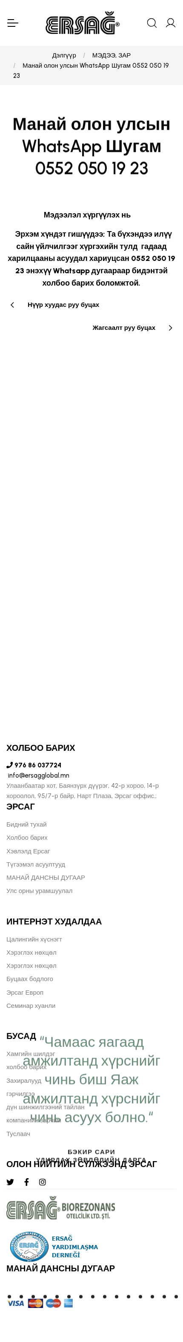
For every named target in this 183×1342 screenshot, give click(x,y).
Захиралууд (23, 1080)
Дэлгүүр (64, 55)
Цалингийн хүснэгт (34, 939)
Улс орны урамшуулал (39, 891)
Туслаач (18, 1134)
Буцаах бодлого (29, 979)
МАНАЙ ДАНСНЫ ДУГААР (45, 877)
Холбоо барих (27, 837)
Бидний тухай (26, 824)
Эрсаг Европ (24, 992)
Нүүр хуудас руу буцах (63, 305)
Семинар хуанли (30, 1006)
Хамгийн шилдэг (30, 1054)
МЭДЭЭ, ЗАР (111, 55)
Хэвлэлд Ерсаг (28, 851)
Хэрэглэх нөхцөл (31, 952)
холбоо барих (26, 1067)
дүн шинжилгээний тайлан (45, 1107)
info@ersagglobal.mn (37, 775)
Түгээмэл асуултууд (35, 864)
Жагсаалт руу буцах (124, 328)
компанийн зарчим (33, 1120)
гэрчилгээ (20, 1094)
